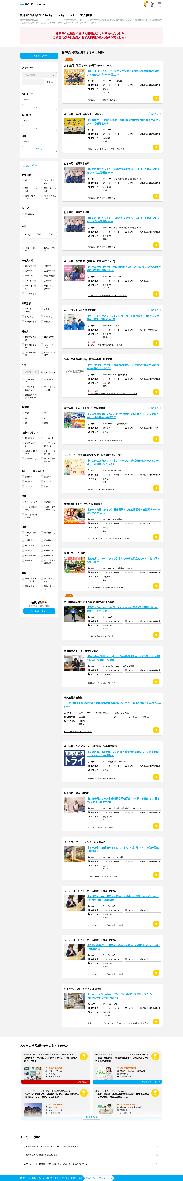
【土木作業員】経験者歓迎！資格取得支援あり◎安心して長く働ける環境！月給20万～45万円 (112, 705)
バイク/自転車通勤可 (31, 508)
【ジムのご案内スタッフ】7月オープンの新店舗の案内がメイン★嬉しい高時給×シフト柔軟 (123, 462)
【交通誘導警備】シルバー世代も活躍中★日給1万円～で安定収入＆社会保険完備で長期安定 (123, 416)
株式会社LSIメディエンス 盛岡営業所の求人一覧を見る (109, 538)
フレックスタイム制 (49, 388)
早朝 (27, 413)
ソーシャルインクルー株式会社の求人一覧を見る (106, 925)
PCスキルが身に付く (31, 516)
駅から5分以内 (31, 502)
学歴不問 (29, 276)
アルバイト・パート (30, 310)
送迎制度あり (49, 540)
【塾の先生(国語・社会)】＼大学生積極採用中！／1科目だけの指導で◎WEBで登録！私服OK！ (123, 658)
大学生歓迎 (29, 271)
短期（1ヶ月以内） (31, 189)
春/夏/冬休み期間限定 (50, 197)
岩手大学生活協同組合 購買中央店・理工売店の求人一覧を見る (112, 394)
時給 (27, 234)
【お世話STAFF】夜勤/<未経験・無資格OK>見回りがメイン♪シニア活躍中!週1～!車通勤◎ (123, 898)
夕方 (46, 418)
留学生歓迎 (48, 281)
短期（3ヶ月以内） (50, 189)
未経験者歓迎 (30, 266)
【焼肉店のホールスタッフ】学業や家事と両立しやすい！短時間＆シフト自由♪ (123, 560)
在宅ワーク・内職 (49, 346)
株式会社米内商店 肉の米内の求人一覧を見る (106, 587)
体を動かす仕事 (30, 346)
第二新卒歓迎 (30, 294)
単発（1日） (30, 180)
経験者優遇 (29, 586)
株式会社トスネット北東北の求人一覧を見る (105, 441)
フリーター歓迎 (30, 287)
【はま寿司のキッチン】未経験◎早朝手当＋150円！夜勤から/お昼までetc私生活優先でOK (123, 171)
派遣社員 (48, 317)
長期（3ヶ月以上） (31, 197)
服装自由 (29, 482)
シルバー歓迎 (30, 281)
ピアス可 (48, 482)
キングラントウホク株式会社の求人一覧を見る (106, 345)
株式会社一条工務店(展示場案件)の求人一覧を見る (107, 296)
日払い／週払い (49, 249)
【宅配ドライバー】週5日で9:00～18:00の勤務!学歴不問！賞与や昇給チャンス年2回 (122, 609)
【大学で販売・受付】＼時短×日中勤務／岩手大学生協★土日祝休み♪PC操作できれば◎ (123, 367)
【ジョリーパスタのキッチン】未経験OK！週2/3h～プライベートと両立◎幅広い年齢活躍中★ (122, 996)
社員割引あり (49, 550)
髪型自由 (48, 477)
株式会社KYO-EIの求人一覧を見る (101, 490)
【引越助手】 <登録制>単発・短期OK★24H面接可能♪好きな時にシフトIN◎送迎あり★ (123, 122)
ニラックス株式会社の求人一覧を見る (102, 876)
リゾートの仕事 (30, 353)
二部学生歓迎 (49, 271)
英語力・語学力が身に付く (49, 508)
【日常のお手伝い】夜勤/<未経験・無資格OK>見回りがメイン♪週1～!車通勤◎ (123, 947)
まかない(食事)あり (31, 534)
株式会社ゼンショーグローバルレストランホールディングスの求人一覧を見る (118, 1023)
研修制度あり (49, 533)
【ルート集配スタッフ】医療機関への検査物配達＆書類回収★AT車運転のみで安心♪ (123, 511)
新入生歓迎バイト (30, 215)
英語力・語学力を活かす (30, 579)
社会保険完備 (30, 555)
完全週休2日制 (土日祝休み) (31, 396)
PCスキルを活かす (50, 579)
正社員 (47, 309)
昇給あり (48, 545)
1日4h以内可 (49, 337)
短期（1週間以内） (50, 181)
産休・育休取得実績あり (49, 561)
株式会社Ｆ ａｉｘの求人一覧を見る (102, 100)
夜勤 (46, 423)
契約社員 (29, 317)
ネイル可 (29, 487)
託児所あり (29, 560)
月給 (51, 234)
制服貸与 (29, 550)
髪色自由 (29, 477)
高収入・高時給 (30, 249)
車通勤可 (48, 502)
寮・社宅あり (30, 545)
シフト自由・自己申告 (30, 388)
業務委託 (48, 322)
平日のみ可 (48, 379)
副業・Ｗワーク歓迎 (49, 287)
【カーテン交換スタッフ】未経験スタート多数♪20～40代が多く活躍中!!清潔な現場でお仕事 (123, 318)
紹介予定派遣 (30, 322)
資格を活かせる (49, 587)
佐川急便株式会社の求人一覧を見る (101, 636)
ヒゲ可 (47, 487)
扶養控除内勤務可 (30, 338)
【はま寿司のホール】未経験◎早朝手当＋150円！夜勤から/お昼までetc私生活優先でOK (123, 800)
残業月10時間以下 (49, 353)
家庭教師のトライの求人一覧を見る (101, 683)
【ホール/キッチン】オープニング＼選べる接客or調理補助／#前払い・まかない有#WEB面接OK (123, 73)
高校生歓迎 (48, 266)
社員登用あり (49, 555)
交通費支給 (29, 540)
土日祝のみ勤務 (30, 380)
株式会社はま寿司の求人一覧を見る (101, 198)
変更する (39, 107)
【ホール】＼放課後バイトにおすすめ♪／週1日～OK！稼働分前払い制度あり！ (123, 849)
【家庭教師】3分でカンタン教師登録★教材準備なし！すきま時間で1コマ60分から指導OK (123, 754)
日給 (39, 234)
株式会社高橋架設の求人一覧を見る (78, 732)
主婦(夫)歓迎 (49, 276)
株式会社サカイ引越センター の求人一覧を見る (106, 149)
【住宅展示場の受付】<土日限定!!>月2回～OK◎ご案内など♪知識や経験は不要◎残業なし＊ (124, 269)
